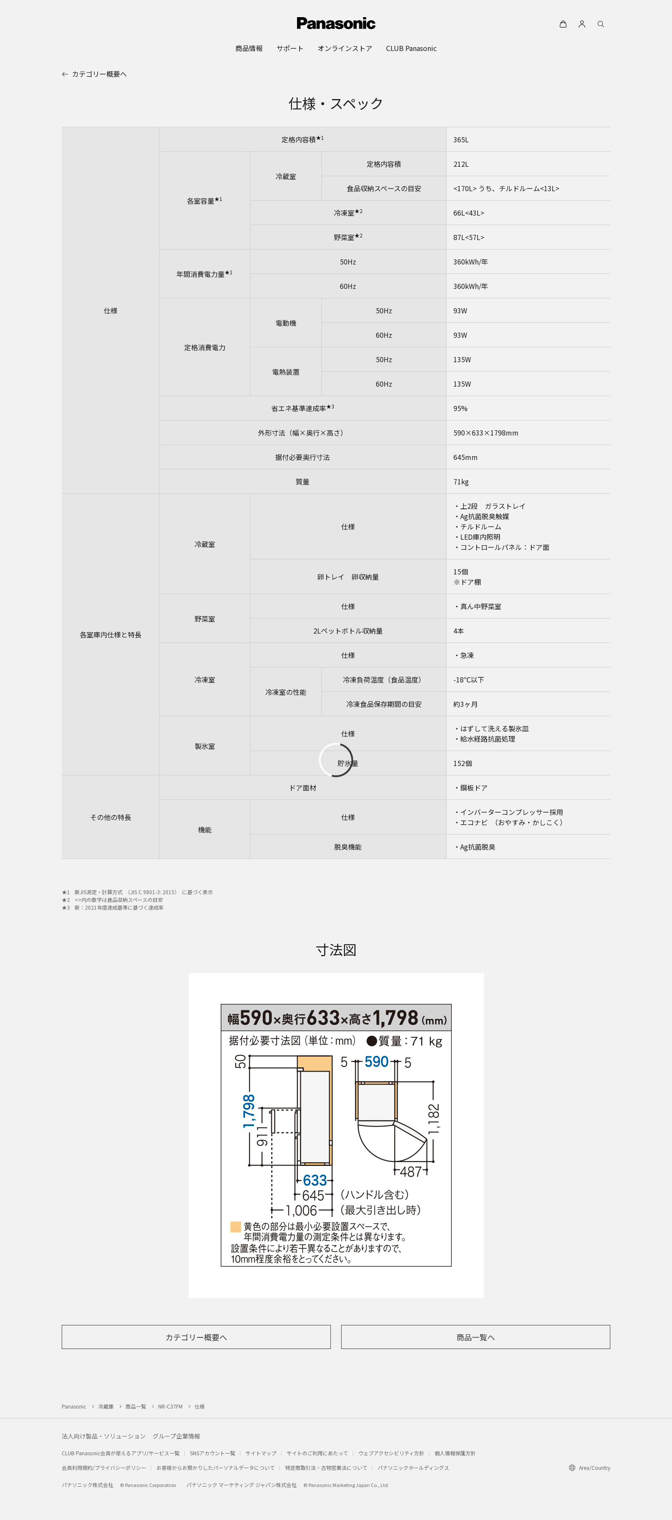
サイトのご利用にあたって (317, 1453)
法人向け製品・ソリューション (104, 1436)
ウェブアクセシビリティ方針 (391, 1453)
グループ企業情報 (176, 1436)
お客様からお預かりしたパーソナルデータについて (215, 1467)
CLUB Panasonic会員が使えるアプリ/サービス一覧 (121, 1453)
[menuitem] (249, 48)
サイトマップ (261, 1453)
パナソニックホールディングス (413, 1467)
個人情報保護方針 (455, 1453)
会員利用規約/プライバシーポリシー (104, 1467)
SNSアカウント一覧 (212, 1453)
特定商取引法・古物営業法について (326, 1467)
